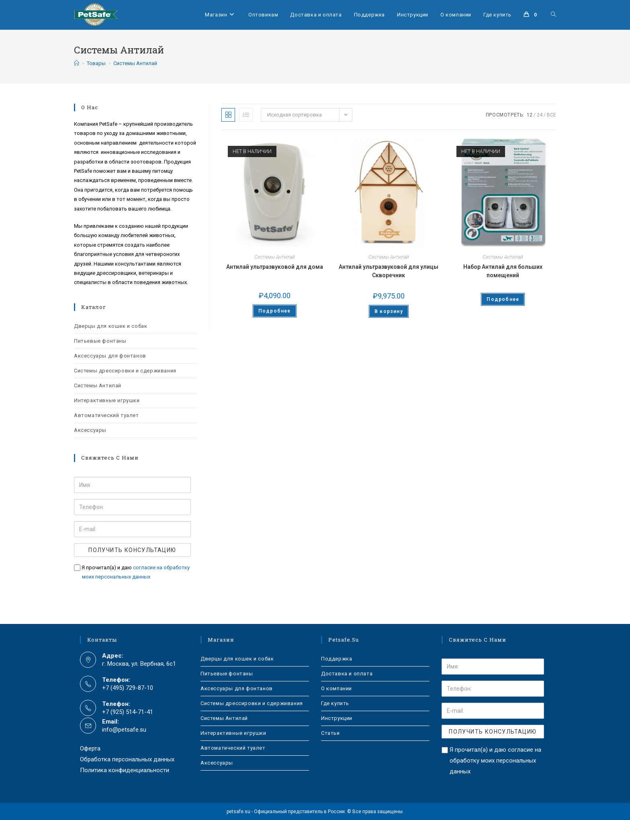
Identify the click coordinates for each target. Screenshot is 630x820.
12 (529, 115)
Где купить (335, 703)
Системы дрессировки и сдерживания (125, 371)
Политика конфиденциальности (124, 770)
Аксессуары (90, 430)
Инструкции (336, 718)
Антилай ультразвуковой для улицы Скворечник (388, 271)
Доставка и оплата (346, 674)
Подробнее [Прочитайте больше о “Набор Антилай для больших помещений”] (503, 299)
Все (551, 115)
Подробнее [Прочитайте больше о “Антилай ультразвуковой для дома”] (274, 311)
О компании (336, 688)
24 (539, 115)
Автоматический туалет (106, 415)
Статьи (330, 733)
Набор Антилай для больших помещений (502, 271)
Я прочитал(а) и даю (132, 572)
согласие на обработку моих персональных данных (495, 760)
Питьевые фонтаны (100, 341)
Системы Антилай (135, 63)
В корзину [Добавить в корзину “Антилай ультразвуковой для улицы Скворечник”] (388, 311)
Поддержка (336, 659)
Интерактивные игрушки (107, 400)
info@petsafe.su (124, 729)
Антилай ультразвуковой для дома (274, 267)
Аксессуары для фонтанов (110, 356)
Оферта (90, 748)
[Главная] (76, 63)
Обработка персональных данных (127, 759)
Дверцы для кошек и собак (110, 326)
